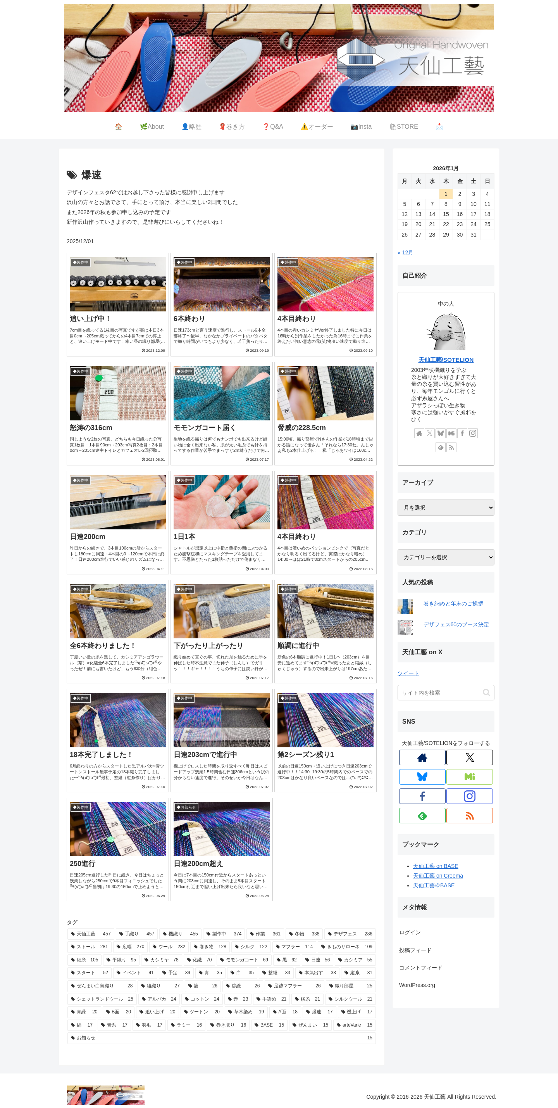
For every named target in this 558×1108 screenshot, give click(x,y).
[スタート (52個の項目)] (89, 973)
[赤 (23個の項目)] (238, 999)
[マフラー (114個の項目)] (294, 947)
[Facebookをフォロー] (462, 433)
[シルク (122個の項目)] (251, 947)
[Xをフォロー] (430, 433)
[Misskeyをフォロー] (451, 433)
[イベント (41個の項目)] (135, 973)
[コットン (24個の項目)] (202, 999)
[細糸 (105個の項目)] (84, 960)
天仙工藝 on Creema (438, 876)
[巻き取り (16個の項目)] (228, 1025)
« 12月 (405, 252)
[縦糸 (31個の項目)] (358, 973)
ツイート (408, 673)
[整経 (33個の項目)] (276, 973)
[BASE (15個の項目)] (269, 1025)
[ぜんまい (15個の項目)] (310, 1025)
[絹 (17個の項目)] (81, 1025)
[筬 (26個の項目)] (203, 986)
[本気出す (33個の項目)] (317, 973)
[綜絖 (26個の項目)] (242, 986)
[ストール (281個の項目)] (89, 947)
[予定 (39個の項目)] (176, 973)
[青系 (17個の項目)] (114, 1025)
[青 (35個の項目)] (210, 973)
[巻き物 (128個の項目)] (210, 947)
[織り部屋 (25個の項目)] (351, 986)
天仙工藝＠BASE (434, 885)
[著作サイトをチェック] (419, 433)
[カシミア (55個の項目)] (355, 960)
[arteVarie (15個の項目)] (354, 1025)
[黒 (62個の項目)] (286, 960)
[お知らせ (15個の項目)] (221, 1038)
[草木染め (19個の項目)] (246, 1012)
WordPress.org (417, 985)
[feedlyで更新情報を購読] (441, 447)
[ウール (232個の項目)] (169, 947)
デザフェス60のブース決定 (456, 624)
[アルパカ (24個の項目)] (159, 999)
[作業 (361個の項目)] (265, 934)
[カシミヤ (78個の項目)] (161, 960)
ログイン (410, 932)
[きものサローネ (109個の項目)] (347, 947)
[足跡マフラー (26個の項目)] (294, 986)
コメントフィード (421, 968)
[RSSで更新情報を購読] (451, 447)
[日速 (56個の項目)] (318, 960)
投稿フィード (415, 950)
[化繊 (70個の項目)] (199, 960)
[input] (446, 692)
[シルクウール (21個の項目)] (350, 999)
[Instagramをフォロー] (473, 433)
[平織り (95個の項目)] (121, 960)
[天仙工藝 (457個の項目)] (90, 934)
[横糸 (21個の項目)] (307, 999)
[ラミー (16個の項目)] (186, 1025)
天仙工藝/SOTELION (446, 359)
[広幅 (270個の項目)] (130, 947)
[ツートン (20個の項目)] (202, 1012)
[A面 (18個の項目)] (285, 1012)
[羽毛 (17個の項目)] (149, 1025)
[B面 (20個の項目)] (119, 1012)
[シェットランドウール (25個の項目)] (102, 999)
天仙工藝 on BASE (435, 866)
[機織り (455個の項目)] (180, 934)
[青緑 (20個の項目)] (84, 1012)
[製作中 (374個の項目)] (224, 934)
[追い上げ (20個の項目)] (157, 1012)
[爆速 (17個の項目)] (319, 1012)
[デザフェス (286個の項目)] (350, 934)
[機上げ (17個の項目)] (357, 1012)
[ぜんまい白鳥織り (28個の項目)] (101, 986)
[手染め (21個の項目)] (271, 999)
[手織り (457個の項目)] (137, 934)
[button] (486, 692)
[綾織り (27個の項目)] (160, 986)
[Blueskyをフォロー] (441, 433)
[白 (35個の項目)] (242, 973)
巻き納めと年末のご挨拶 (453, 603)
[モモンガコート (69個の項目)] (244, 960)
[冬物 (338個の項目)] (304, 934)
